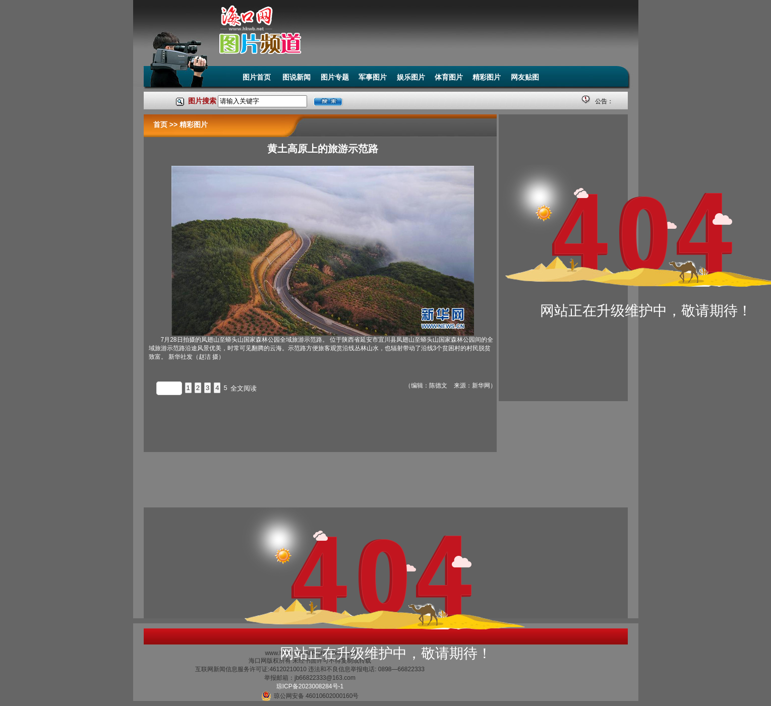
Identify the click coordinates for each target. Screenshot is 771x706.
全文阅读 (243, 388)
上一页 (169, 388)
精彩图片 (486, 77)
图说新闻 (296, 77)
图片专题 (335, 77)
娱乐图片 (411, 77)
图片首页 (258, 77)
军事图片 (373, 77)
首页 (160, 124)
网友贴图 (525, 77)
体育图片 (449, 77)
